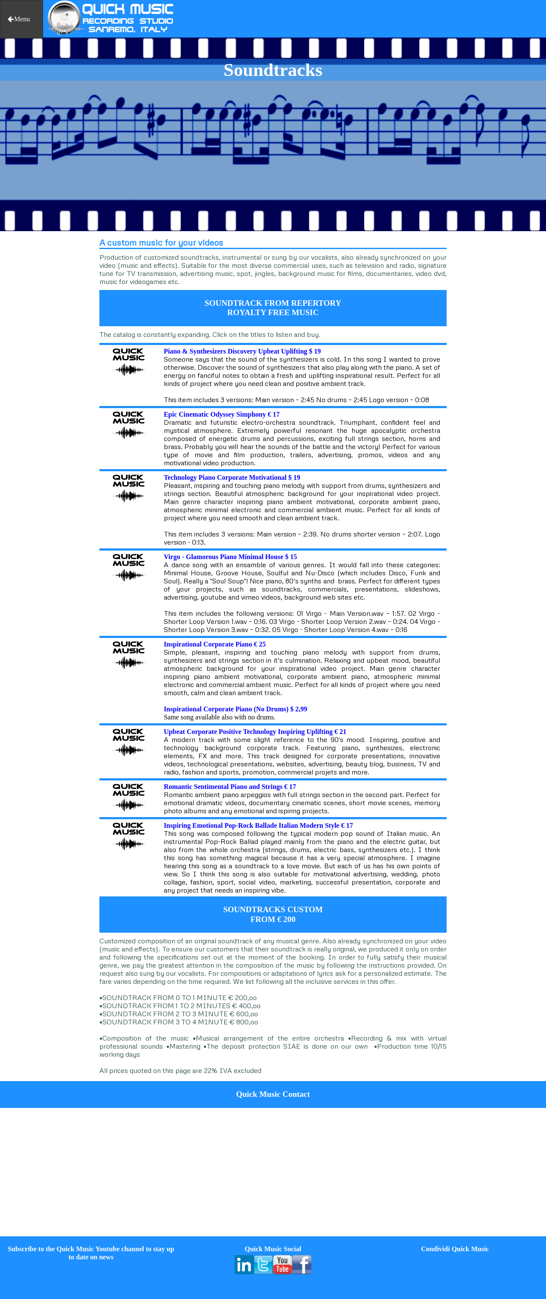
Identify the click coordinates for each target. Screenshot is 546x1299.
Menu (18, 19)
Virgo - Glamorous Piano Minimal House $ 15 (230, 556)
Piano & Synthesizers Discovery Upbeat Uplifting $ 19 (242, 351)
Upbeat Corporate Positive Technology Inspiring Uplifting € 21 (255, 731)
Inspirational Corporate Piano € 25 (215, 644)
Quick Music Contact (273, 1094)
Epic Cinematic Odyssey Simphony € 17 (222, 414)
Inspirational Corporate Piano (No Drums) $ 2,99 (235, 709)
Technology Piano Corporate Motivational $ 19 (232, 477)
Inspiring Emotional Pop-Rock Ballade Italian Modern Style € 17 (258, 825)
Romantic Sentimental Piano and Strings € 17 (230, 786)
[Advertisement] (45, 361)
